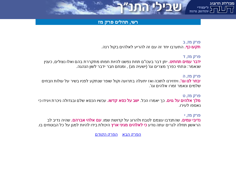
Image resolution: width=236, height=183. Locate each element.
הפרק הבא (131, 134)
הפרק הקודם (106, 134)
